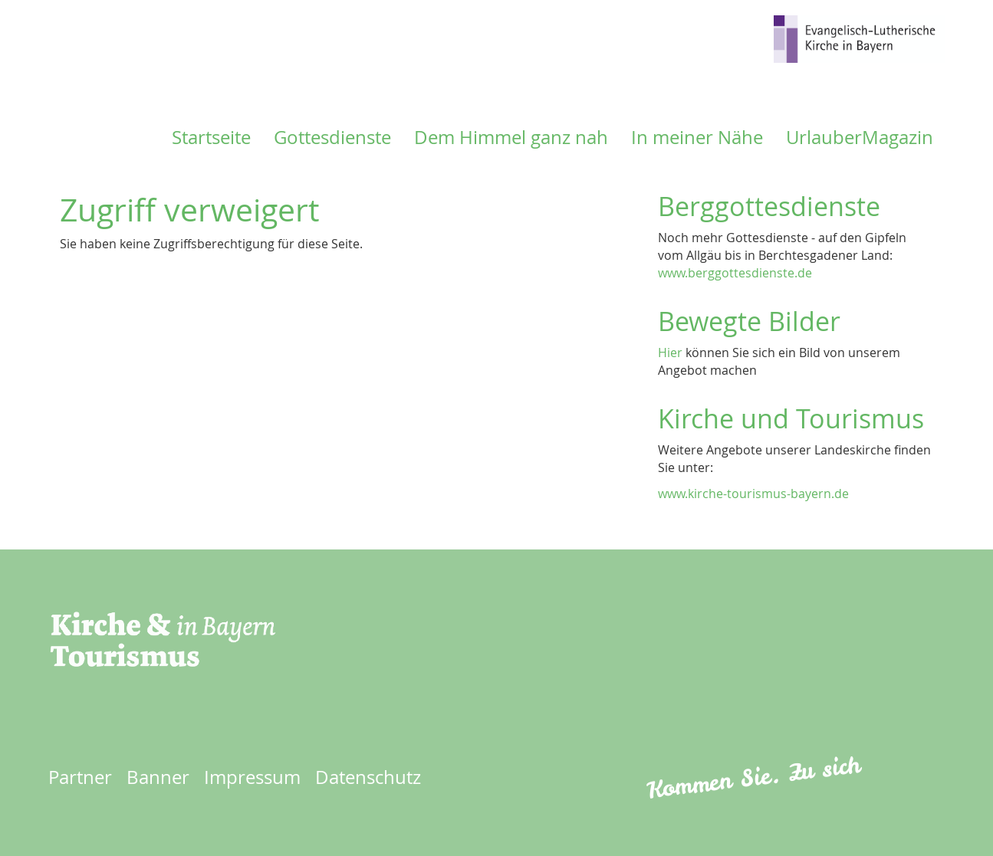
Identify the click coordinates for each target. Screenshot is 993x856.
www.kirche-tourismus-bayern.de (753, 493)
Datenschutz (368, 777)
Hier (670, 352)
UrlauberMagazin (859, 137)
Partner (80, 777)
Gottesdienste (332, 137)
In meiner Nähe (697, 137)
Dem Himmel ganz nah (511, 137)
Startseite (211, 137)
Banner (158, 777)
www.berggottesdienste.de (735, 272)
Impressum (252, 777)
